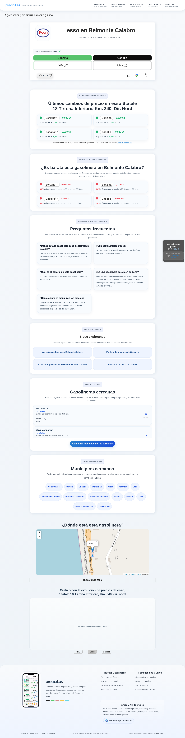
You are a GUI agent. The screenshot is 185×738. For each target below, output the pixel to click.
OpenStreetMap (136, 574)
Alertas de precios (143, 681)
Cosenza (14, 15)
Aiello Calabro (53, 487)
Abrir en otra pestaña (175, 256)
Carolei (69, 487)
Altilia (110, 487)
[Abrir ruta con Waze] (128, 75)
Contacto (51, 733)
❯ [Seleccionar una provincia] (7, 15)
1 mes (92, 652)
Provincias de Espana (109, 677)
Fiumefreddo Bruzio (50, 496)
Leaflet (126, 574)
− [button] (39, 537)
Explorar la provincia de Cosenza (122, 352)
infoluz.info (160, 733)
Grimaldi (82, 487)
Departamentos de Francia (111, 685)
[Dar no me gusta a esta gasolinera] (49, 75)
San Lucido (104, 506)
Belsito (130, 496)
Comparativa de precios (145, 677)
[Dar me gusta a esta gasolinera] (41, 75)
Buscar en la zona (92, 580)
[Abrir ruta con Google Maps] (136, 75)
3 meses (106, 652)
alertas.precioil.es (124, 143)
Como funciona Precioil (145, 689)
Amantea (123, 487)
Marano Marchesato (84, 506)
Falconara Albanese (99, 496)
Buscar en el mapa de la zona (122, 364)
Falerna (117, 496)
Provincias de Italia (108, 689)
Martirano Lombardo (74, 496)
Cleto (141, 496)
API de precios (141, 685)
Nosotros (24, 733)
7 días (78, 652)
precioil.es (54, 681)
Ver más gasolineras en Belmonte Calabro (62, 352)
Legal (43, 733)
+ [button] (39, 533)
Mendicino (97, 487)
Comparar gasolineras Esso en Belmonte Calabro (62, 364)
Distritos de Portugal (109, 681)
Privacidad (34, 733)
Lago (135, 487)
